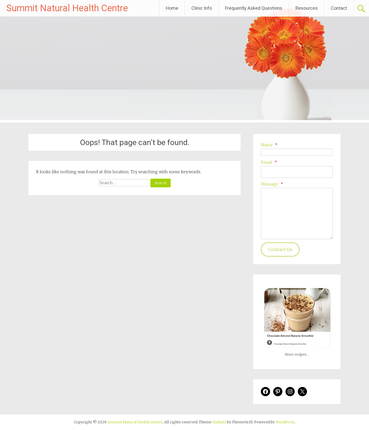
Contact (339, 8)
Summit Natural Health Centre (67, 8)
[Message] (297, 213)
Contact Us (280, 249)
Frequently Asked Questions (253, 8)
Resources (306, 8)
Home (172, 8)
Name (269, 144)
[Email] (297, 172)
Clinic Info (201, 8)
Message (272, 184)
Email (269, 162)
